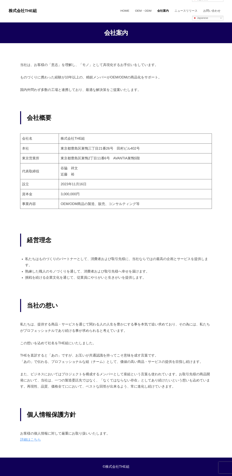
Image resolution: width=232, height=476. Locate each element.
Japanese (200, 18)
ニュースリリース (185, 10)
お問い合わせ (211, 10)
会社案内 (163, 10)
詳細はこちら (30, 439)
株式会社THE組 (23, 10)
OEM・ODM (143, 10)
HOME (124, 10)
